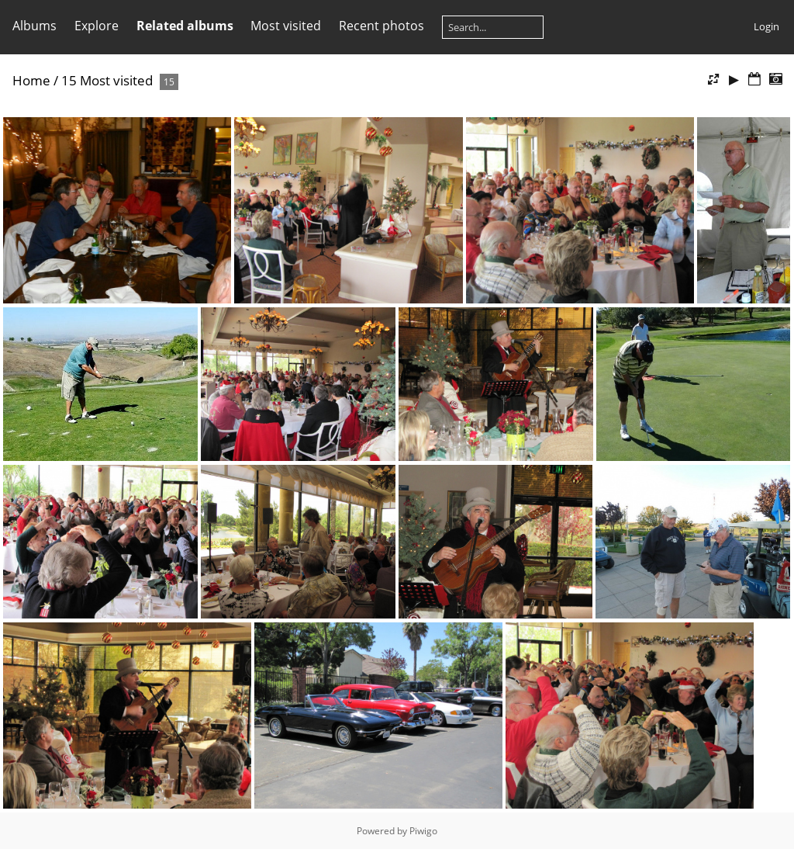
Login (766, 26)
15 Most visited (107, 80)
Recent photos (381, 25)
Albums (34, 25)
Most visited (285, 25)
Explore (96, 25)
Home (31, 80)
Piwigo (423, 830)
